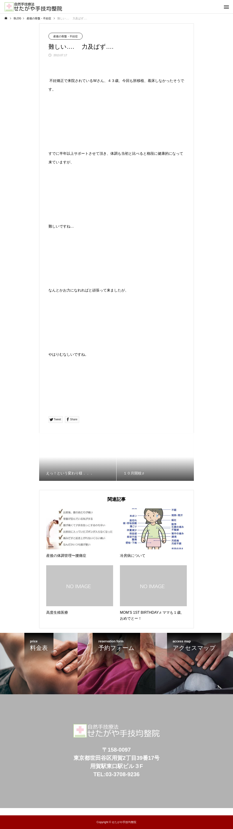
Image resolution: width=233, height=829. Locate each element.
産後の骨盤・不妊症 (65, 36)
